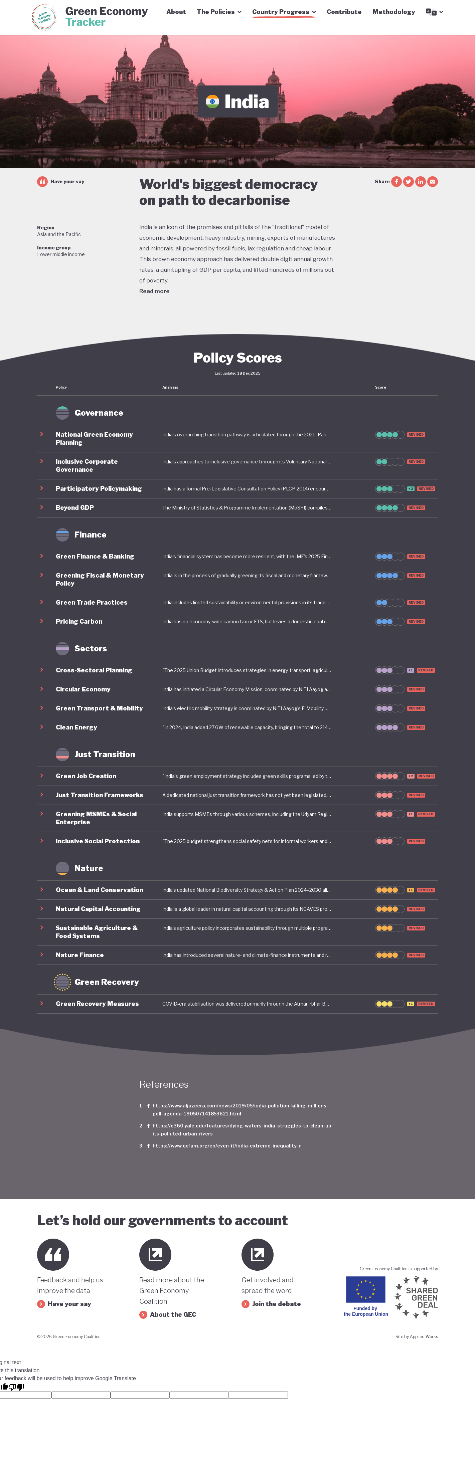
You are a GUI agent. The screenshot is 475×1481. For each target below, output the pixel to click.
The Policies (219, 11)
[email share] (432, 181)
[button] (237, 439)
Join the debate (271, 1304)
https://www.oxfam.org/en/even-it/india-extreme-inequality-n (227, 1145)
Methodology (393, 11)
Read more (154, 291)
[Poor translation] (16, 1387)
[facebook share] (396, 181)
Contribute (344, 11)
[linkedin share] (420, 181)
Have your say (60, 181)
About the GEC (167, 1315)
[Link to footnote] (149, 1110)
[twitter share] (408, 181)
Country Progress (284, 11)
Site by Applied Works (416, 1336)
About (176, 11)
